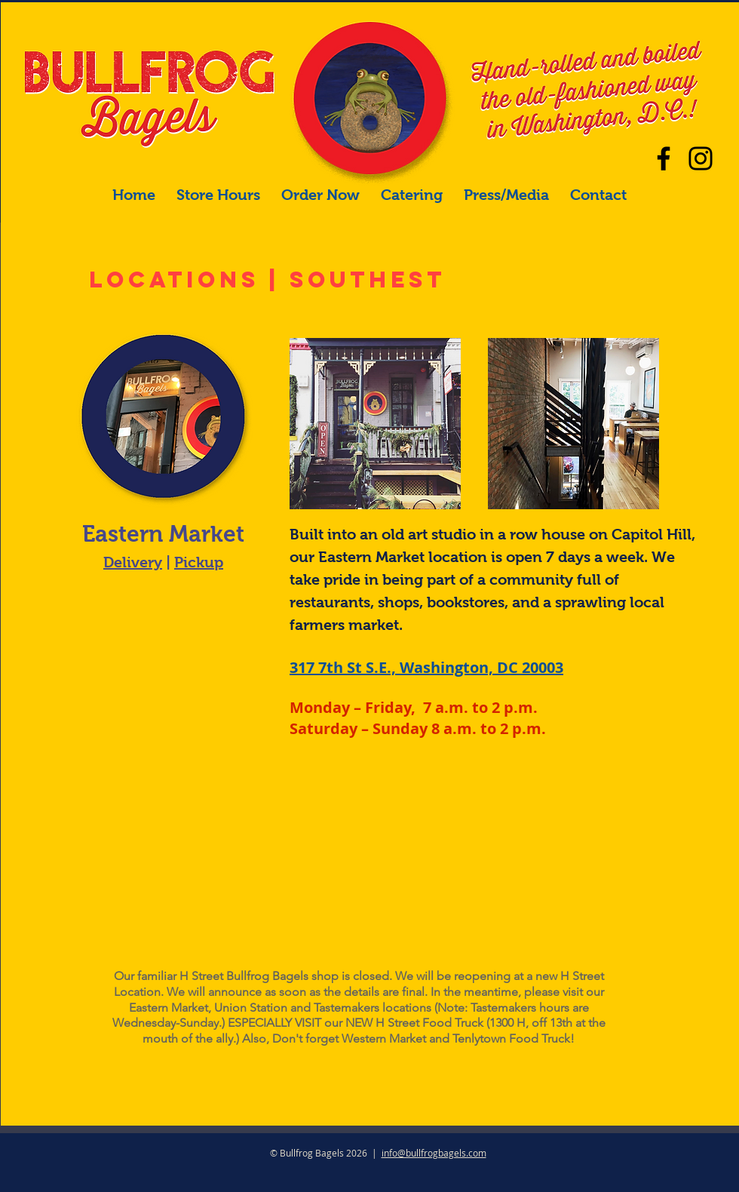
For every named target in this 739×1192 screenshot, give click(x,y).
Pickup (198, 562)
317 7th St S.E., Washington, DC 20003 (426, 667)
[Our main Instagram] (700, 158)
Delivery (132, 562)
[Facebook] (663, 158)
